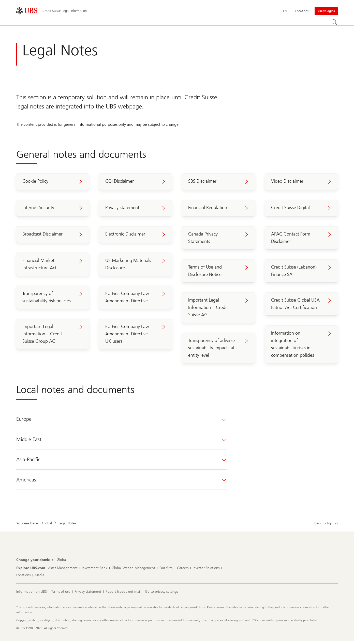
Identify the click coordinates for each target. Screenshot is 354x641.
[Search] (335, 22)
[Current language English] (285, 11)
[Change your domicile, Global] (62, 560)
